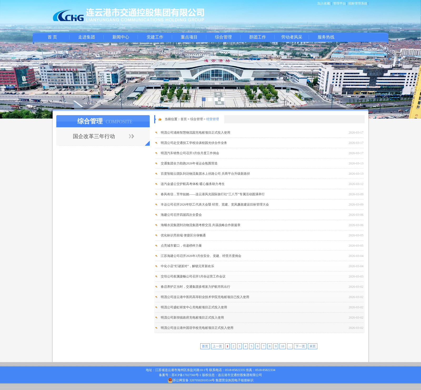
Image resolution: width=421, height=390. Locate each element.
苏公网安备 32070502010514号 (191, 380)
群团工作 (257, 37)
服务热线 (326, 37)
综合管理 (223, 37)
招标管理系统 (357, 3)
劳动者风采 (291, 37)
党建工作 (155, 37)
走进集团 (86, 37)
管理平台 (339, 3)
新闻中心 (120, 37)
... (290, 346)
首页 (184, 119)
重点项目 (189, 37)
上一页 (217, 346)
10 (282, 346)
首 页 (52, 37)
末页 (312, 346)
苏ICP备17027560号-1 (186, 375)
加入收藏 (323, 3)
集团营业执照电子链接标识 (234, 380)
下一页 (300, 346)
